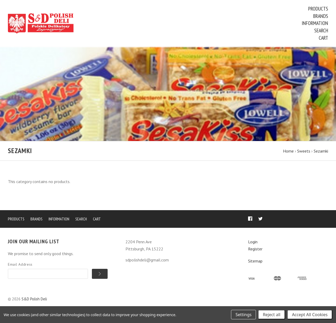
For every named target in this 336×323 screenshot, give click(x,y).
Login (253, 242)
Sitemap (255, 262)
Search (321, 30)
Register (255, 249)
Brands (320, 16)
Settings (243, 314)
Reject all (271, 314)
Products (318, 8)
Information (315, 23)
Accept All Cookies (310, 314)
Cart (323, 37)
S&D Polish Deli (34, 299)
